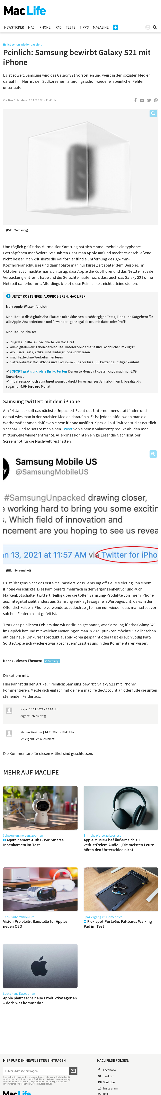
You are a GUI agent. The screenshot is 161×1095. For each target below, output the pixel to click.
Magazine (101, 27)
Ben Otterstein (17, 100)
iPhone (44, 27)
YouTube (106, 1082)
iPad (58, 27)
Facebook (107, 1070)
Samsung (53, 661)
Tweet (67, 428)
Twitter (106, 1076)
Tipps (84, 27)
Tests (70, 27)
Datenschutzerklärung (41, 1083)
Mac (31, 27)
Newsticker (14, 27)
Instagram (108, 1088)
